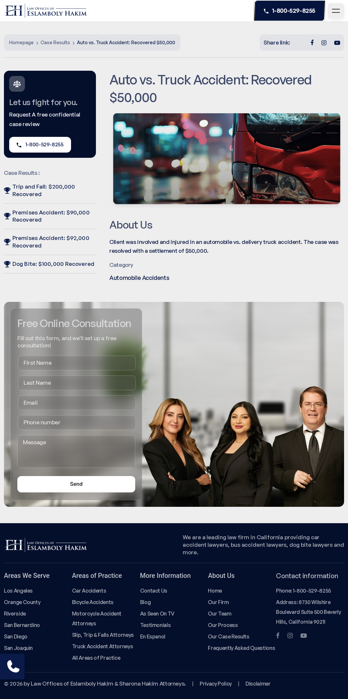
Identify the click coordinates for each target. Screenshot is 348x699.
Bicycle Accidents (93, 602)
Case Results (55, 42)
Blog (145, 602)
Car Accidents (89, 590)
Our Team (219, 613)
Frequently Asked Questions (241, 648)
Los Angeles (18, 590)
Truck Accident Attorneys (102, 646)
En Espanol (152, 636)
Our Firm (218, 602)
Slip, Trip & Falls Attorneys (103, 635)
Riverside (15, 613)
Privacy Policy (216, 683)
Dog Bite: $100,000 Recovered (49, 263)
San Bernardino (22, 625)
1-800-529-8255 (289, 11)
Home (215, 590)
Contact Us (153, 590)
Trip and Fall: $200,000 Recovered (39, 190)
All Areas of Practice (96, 657)
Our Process (223, 625)
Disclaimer (258, 683)
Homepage (21, 42)
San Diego (15, 636)
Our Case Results (228, 636)
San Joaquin (18, 648)
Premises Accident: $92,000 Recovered (46, 241)
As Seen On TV (157, 613)
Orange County (22, 602)
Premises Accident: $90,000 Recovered (47, 216)
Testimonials (155, 625)
